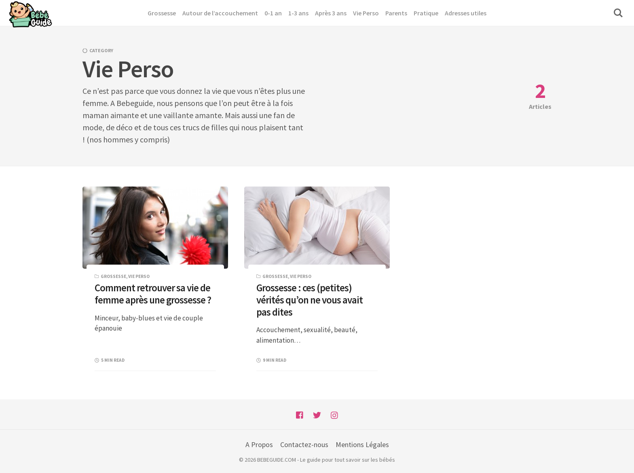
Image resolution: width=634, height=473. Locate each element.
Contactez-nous (304, 444)
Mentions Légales (362, 444)
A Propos (259, 444)
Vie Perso (139, 276)
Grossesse (113, 276)
